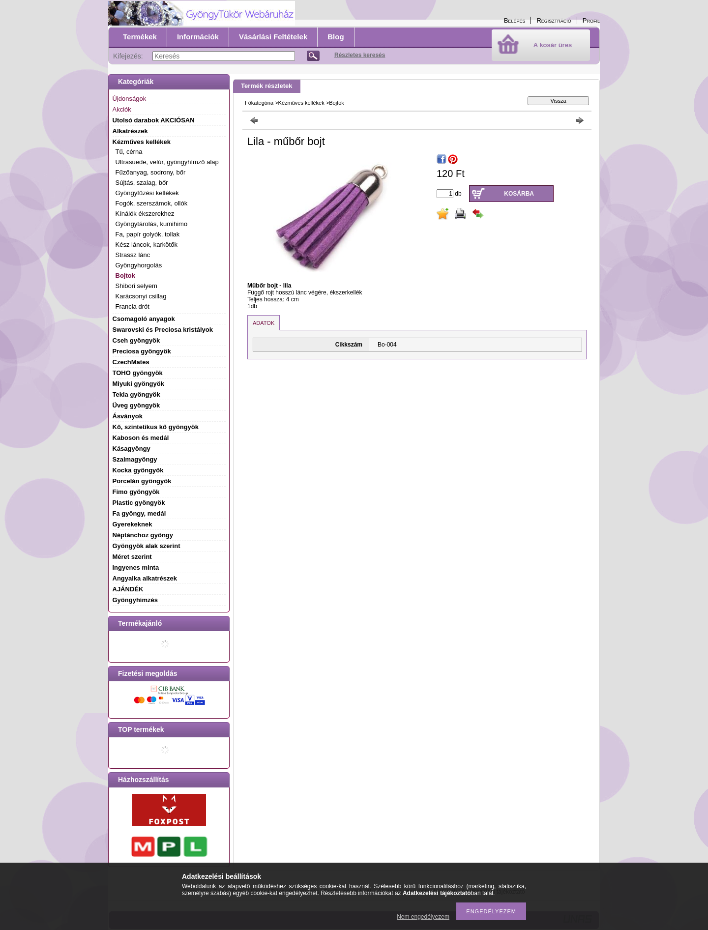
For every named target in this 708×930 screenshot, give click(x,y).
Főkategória (259, 103)
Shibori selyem (136, 286)
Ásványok (128, 416)
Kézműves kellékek (301, 103)
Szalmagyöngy (135, 459)
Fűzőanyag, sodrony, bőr (151, 172)
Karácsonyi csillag (141, 296)
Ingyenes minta (136, 567)
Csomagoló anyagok (144, 318)
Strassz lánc (133, 255)
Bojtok (125, 275)
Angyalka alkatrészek (145, 578)
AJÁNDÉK (128, 589)
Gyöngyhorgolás (139, 265)
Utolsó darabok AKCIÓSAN (154, 120)
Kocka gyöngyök (138, 470)
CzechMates (131, 362)
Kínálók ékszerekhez (145, 213)
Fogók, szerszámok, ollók (152, 203)
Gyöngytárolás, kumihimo (152, 224)
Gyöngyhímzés (135, 600)
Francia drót (132, 306)
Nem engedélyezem (423, 916)
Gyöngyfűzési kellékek (147, 193)
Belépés (515, 20)
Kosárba (519, 193)
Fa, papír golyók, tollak (148, 234)
